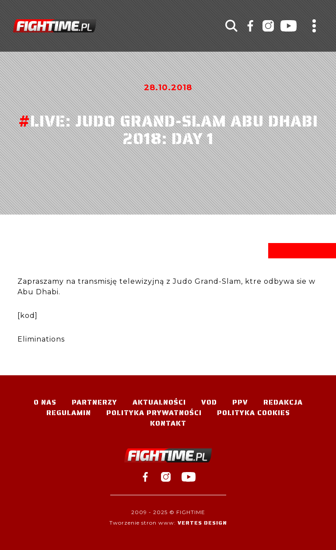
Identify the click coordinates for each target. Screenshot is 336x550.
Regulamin (68, 412)
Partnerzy (94, 402)
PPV (240, 402)
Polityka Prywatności (154, 412)
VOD (209, 402)
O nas (45, 402)
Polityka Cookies (253, 412)
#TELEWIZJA (54, 25)
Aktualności (159, 402)
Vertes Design (202, 522)
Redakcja (283, 402)
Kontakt (168, 423)
